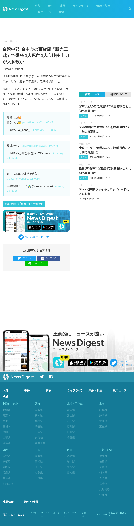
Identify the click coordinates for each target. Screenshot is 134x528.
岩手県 (6, 421)
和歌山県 (8, 484)
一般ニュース (43, 12)
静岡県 (103, 415)
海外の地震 (31, 503)
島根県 (83, 178)
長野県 (71, 437)
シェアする (49, 258)
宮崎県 (83, 116)
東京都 (39, 437)
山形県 (6, 437)
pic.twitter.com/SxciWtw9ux (39, 122)
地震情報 (8, 503)
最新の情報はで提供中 (24, 203)
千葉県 (39, 432)
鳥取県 (39, 456)
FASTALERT (103, 516)
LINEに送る (36, 263)
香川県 (71, 462)
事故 (63, 5)
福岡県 (103, 456)
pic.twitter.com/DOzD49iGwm (39, 145)
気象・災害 (103, 5)
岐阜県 (103, 410)
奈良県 (6, 479)
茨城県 (39, 410)
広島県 (39, 473)
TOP (5, 41)
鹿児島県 (104, 490)
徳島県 (71, 456)
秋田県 (6, 432)
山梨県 (71, 432)
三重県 (103, 426)
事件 (50, 5)
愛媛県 (71, 468)
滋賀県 (6, 456)
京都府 (83, 136)
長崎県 (103, 468)
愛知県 (103, 421)
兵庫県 (6, 473)
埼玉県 (39, 426)
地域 (61, 12)
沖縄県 (103, 495)
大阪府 (6, 468)
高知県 (71, 473)
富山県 (71, 415)
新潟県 (71, 410)
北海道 (6, 410)
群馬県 (39, 421)
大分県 (103, 479)
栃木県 (39, 415)
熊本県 (103, 473)
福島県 (6, 443)
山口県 (39, 479)
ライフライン (81, 5)
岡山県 (39, 468)
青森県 (83, 157)
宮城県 (6, 426)
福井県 (71, 426)
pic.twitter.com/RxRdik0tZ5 (23, 178)
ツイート (24, 258)
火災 (37, 5)
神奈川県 (40, 443)
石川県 (71, 421)
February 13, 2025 (44, 129)
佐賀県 (103, 462)
